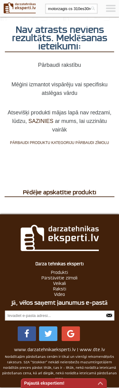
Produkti (59, 272)
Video (59, 294)
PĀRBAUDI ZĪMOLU (92, 143)
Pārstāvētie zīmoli (59, 277)
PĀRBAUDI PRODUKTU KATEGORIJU (42, 143)
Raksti (59, 288)
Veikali (59, 283)
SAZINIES (40, 121)
